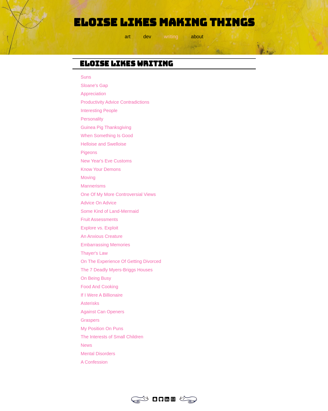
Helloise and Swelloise (103, 143)
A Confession (94, 362)
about (197, 36)
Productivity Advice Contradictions (115, 102)
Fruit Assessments (99, 219)
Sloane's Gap (94, 85)
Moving (88, 177)
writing (171, 36)
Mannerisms (93, 185)
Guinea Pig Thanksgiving (106, 127)
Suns (86, 77)
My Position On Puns (102, 328)
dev (147, 36)
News (86, 345)
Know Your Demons (101, 169)
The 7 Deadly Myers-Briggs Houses (117, 269)
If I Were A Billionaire (102, 295)
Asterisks (90, 303)
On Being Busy (96, 278)
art (128, 36)
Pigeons (89, 152)
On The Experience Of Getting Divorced (121, 261)
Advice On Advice (98, 202)
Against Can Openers (102, 311)
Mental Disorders (98, 353)
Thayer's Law (94, 253)
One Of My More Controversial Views (118, 194)
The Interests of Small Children (112, 336)
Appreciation (93, 93)
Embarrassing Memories (105, 244)
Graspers (90, 320)
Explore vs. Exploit (99, 227)
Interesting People (99, 110)
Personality (92, 118)
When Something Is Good (107, 135)
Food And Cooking (99, 286)
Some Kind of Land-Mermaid (110, 211)
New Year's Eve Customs (106, 160)
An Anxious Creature (101, 236)
